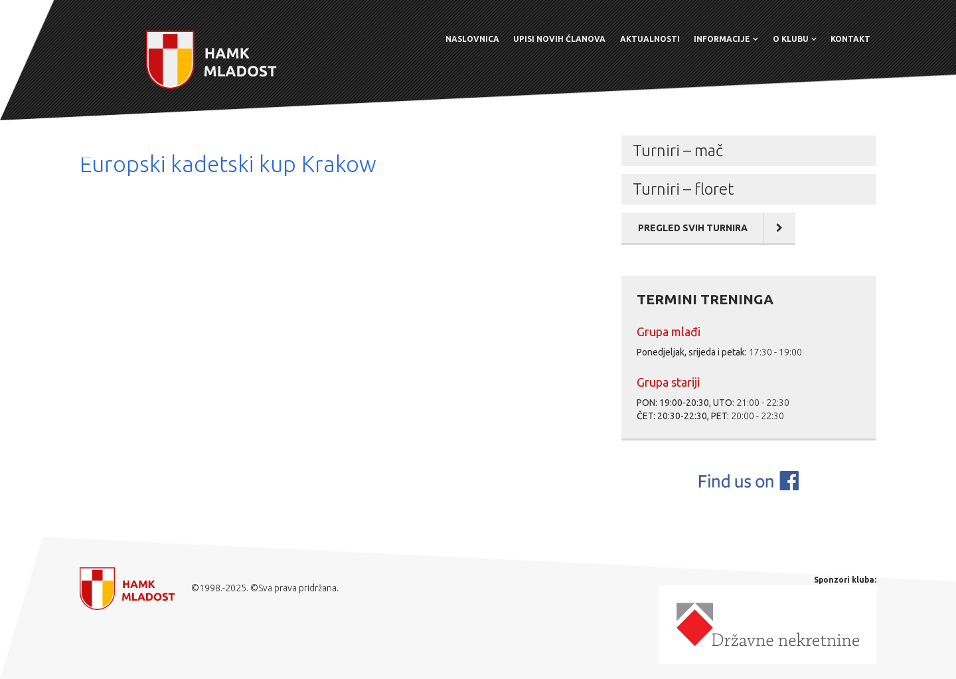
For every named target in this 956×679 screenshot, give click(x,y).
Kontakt (850, 39)
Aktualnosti (650, 39)
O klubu (791, 39)
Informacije (722, 39)
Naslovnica (472, 39)
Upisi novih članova (559, 39)
